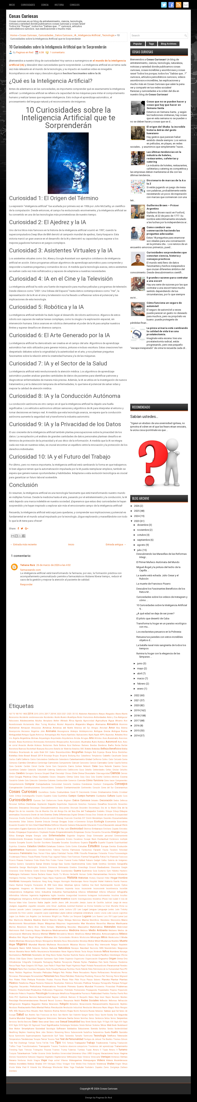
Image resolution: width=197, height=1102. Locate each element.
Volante (33, 1067)
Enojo (89, 835)
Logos (11, 916)
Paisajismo (67, 962)
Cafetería (25, 759)
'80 (17, 714)
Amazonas (36, 728)
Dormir (38, 821)
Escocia (12, 842)
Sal (117, 1011)
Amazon (25, 727)
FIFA (76, 853)
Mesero (71, 934)
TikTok (45, 1043)
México (123, 933)
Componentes (121, 780)
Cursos (37, 800)
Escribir (37, 842)
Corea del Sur (107, 787)
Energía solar (40, 835)
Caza (81, 769)
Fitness (23, 857)
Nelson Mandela (16, 951)
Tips (58, 1042)
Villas (59, 1064)
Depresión (72, 804)
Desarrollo (112, 804)
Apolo (90, 735)
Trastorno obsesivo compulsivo (73, 1046)
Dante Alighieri (64, 800)
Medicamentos (60, 930)
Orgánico (69, 958)
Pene (75, 972)
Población (48, 983)
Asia (19, 741)
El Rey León (64, 829)
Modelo (12, 941)
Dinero (81, 814)
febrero (141, 683)
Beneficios (115, 748)
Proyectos (31, 993)
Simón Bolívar (85, 1025)
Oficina (124, 955)
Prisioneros (99, 986)
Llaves (97, 913)
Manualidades (30, 923)
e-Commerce (80, 821)
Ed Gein (29, 825)
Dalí (43, 800)
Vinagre (66, 1064)
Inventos (65, 898)
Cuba (54, 796)
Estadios (22, 846)
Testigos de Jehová (92, 1039)
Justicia (62, 906)
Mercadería (62, 934)
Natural (53, 948)
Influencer (111, 892)
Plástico (13, 982)
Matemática (96, 927)
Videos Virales (34, 1063)
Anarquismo (14, 731)
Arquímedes (56, 738)
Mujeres (21, 944)
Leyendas (54, 913)
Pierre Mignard (121, 976)
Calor (111, 759)
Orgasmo (103, 958)
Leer (79, 909)
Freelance (28, 860)
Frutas (54, 860)
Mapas (41, 923)
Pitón (77, 979)
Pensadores (84, 972)
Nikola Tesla (80, 951)
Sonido (94, 1028)
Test (57, 1039)
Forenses (76, 857)
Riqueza (22, 1011)
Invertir (74, 899)
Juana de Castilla (95, 902)
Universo (76, 1053)
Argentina (25, 738)
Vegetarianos (60, 1057)
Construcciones (32, 787)
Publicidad (96, 993)
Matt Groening (26, 930)
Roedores (48, 1011)
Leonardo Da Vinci (17, 913)
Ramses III (73, 997)
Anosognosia (63, 731)
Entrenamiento (120, 835)
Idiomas (68, 885)
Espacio (84, 842)
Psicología (42, 993)
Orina (120, 958)
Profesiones (47, 990)
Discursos (13, 818)
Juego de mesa (120, 902)
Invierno (97, 898)
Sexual (63, 1021)
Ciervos (124, 773)
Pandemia (122, 962)
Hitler (107, 878)
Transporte (44, 1046)
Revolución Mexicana (92, 1007)
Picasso (97, 976)
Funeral (67, 860)
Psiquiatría (75, 993)
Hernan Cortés (86, 874)
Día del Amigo (56, 811)
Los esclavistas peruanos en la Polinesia (158, 631)
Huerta (116, 881)
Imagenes (14, 888)
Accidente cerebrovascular (31, 717)
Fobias (64, 857)
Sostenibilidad (121, 1028)
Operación (38, 958)
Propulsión (122, 990)
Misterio (75, 937)
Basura (40, 748)
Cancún (93, 763)
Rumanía (84, 1011)
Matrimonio (14, 930)
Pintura (31, 979)
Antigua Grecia (102, 731)
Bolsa (114, 752)
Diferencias (65, 814)
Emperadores (33, 832)
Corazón (96, 787)
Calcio (33, 759)
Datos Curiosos (63, 35)
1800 (25, 714)
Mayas (37, 930)
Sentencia (99, 1018)
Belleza (105, 748)
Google (124, 867)
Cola (27, 780)
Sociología (50, 1028)
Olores (30, 958)
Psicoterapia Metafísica (58, 993)
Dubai (70, 821)
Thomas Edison (120, 1039)
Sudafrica (87, 1032)
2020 (59, 714)
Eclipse (90, 821)
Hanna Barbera (38, 874)
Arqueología (44, 738)
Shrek (88, 1021)
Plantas (123, 979)
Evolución (122, 846)
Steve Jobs (41, 1032)
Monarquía (30, 941)
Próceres (13, 990)
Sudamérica (98, 1032)
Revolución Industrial (72, 1007)
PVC (16, 997)
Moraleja (84, 941)
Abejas (102, 714)
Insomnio (82, 895)
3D (73, 714)
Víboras (64, 1060)
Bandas (93, 745)
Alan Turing (41, 724)
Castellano (14, 769)
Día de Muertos (42, 811)
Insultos (123, 895)
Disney (60, 818)
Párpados (41, 969)
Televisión (122, 1035)
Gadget (97, 860)
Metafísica (79, 934)
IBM (49, 885)
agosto (141, 544)
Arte (91, 738)
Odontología (114, 955)
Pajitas (84, 962)
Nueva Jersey (85, 955)
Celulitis (123, 769)
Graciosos (13, 871)
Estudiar (82, 846)
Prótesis (22, 993)
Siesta (94, 1021)
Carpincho (62, 766)
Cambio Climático (27, 762)
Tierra (38, 1043)
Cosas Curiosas (23, 15)
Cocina (123, 776)
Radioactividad (44, 997)
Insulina (115, 895)
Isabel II (116, 899)
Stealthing (13, 1032)
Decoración (106, 800)
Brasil (27, 755)
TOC (64, 1043)
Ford (70, 857)
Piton (71, 979)
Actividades (100, 717)
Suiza (11, 1036)
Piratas (50, 979)
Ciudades (43, 776)
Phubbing (89, 976)
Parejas (13, 968)
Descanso (24, 807)
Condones (87, 784)
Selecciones (52, 1018)
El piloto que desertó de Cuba (152, 618)
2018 (53, 713)
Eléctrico (87, 829)
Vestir (30, 1060)
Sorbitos (102, 1028)
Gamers (20, 864)
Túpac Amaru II (110, 1050)
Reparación (114, 1004)
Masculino (83, 927)
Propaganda (91, 990)
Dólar (23, 821)
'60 (10, 714)
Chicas (68, 773)
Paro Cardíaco (29, 969)
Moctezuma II (114, 937)
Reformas (113, 1000)
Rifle (16, 1011)
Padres (57, 962)
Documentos (14, 821)
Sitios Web (105, 1025)
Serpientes (122, 1018)
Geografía (122, 863)
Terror (44, 1039)
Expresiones (31, 850)
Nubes (60, 955)
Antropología (50, 735)
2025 (69, 714)
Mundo (42, 944)
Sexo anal (43, 1021)
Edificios (55, 825)
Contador (59, 787)
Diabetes (101, 811)
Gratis (36, 871)
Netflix (34, 951)
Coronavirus (121, 787)
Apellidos (71, 735)
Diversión (68, 818)
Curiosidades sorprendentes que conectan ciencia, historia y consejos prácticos (167, 255)
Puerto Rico (122, 993)
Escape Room (90, 839)
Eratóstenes (48, 839)
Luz (125, 916)
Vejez (79, 1057)
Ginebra (73, 867)
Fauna (105, 850)
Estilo (68, 846)
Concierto (67, 784)
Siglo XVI (118, 1021)
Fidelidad (61, 853)
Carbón (27, 766)
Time (51, 1043)
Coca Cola (90, 777)
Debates (94, 800)
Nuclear (66, 955)
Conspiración (16, 787)
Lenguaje (102, 909)
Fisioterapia (14, 857)
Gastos (67, 864)
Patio (90, 969)
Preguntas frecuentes (19, 986)
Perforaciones (104, 972)
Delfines (21, 804)
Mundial (33, 944)
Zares (106, 1067)
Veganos (40, 1057)
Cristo (115, 792)
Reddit (77, 1000)
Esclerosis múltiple (118, 839)
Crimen (93, 792)
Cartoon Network (83, 766)
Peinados (37, 972)
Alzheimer (14, 727)
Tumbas (81, 1050)
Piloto (23, 979)
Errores (69, 839)
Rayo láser (99, 997)
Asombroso (28, 742)
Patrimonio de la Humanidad (106, 969)
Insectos (61, 895)
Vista (18, 1067)
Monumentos (73, 941)
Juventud (71, 906)
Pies (11, 979)
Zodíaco (123, 1067)
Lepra (45, 913)
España (93, 842)
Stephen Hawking (27, 1032)
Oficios (12, 958)
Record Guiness (55, 1000)
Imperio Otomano (55, 888)
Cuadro (47, 795)
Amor (112, 727)
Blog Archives (168, 43)
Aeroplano (47, 720)
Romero (63, 1011)
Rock (41, 1011)
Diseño (22, 818)
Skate (114, 1025)
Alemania (100, 724)
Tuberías (72, 1050)
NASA (28, 948)
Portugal (123, 983)
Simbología (65, 1025)
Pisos (65, 979)
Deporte (52, 804)
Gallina (12, 864)
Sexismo (27, 1021)
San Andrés (30, 1015)
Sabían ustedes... (144, 416)
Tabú (61, 1036)
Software (61, 1028)
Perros (124, 972)
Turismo (123, 1049)
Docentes (108, 818)
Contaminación (72, 787)
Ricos (117, 1007)
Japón (47, 902)
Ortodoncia (15, 962)
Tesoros (51, 1039)
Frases (20, 860)
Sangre (85, 1015)
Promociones (79, 990)
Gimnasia (52, 867)
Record (43, 1000)
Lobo (109, 913)
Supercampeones (33, 1036)
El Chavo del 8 (51, 829)
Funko (75, 860)
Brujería (63, 755)
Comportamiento (16, 784)
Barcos (22, 748)
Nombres (114, 951)
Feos (35, 853)
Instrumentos (104, 895)
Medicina (74, 930)
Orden (61, 958)
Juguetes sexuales (36, 906)
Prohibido (68, 990)
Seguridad (31, 1018)
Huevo (12, 885)
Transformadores (30, 1046)
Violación (91, 1064)
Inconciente (87, 888)
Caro (54, 766)
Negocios (122, 948)
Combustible (62, 780)
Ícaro (55, 885)
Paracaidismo (100, 965)
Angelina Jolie (38, 731)
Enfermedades (57, 835)
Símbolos (75, 1025)
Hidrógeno (13, 878)
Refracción (122, 1000)
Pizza (82, 979)
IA (75, 35)
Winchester (58, 1067)
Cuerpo (72, 795)
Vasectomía (22, 1057)
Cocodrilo (13, 780)
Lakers (28, 909)
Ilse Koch (94, 885)
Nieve (63, 951)
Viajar (44, 1060)
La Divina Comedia (93, 906)
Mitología (95, 937)
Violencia (101, 1063)
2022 (136, 695)
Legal (85, 909)
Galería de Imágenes (117, 860)
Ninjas (90, 951)
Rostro (76, 1011)
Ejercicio (32, 828)
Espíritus (13, 846)
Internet (56, 898)
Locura (115, 913)
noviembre (143, 529)
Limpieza (77, 913)
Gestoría (43, 867)
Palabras (93, 962)
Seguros (41, 1018)
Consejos (75, 4)
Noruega (123, 951)
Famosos (75, 849)
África (71, 720)
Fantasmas (87, 850)
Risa (28, 1011)
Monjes (38, 941)
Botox (20, 755)
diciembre (142, 524)
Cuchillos (62, 795)
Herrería (112, 874)
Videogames (75, 1060)
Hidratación (122, 874)
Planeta (106, 979)
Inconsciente (98, 888)
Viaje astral (53, 1060)
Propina (113, 990)
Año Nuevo (61, 735)
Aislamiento (28, 724)
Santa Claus (94, 1015)
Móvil (97, 941)
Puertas (113, 993)
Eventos (112, 846)
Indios (37, 892)
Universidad (65, 1053)
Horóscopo (76, 881)
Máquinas (50, 923)
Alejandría (69, 724)
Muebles (115, 941)
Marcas (111, 923)
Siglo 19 (101, 1021)
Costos (53, 792)
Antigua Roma (119, 731)
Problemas (121, 986)
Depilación (42, 804)
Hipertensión (60, 878)
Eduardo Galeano (67, 825)
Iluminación (106, 885)
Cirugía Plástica (23, 776)
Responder (26, 584)
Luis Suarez (97, 916)
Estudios (94, 846)
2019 (136, 710)
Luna (120, 916)
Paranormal (113, 965)
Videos (101, 1060)
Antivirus (40, 735)
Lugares (86, 916)
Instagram (92, 895)
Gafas (104, 860)
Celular (115, 769)
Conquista (108, 784)
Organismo (79, 958)
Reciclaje (13, 1000)
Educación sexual (112, 825)
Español (101, 842)
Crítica (18, 796)
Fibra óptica (51, 853)
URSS (89, 1053)
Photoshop (79, 976)
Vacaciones (107, 1053)
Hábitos (115, 871)
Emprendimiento (64, 832)
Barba (117, 745)
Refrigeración (15, 1004)
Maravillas (101, 923)
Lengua (93, 909)
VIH (45, 1064)
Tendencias (27, 1039)
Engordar (71, 835)
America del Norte (63, 727)
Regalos (26, 1004)
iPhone (105, 899)
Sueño (114, 1032)
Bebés (88, 748)
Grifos (57, 871)
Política (87, 983)
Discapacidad (121, 814)
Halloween (25, 874)
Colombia (42, 780)
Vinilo (79, 1063)
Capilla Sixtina (120, 763)
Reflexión (104, 1000)
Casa (95, 766)
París (20, 969)
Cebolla (88, 769)
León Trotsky (121, 909)
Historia (59, 4)
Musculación (63, 944)
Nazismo (94, 948)
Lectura (68, 909)
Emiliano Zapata (111, 829)
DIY (83, 818)
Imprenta (69, 888)
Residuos (13, 1007)
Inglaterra (45, 895)
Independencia (15, 892)
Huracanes (38, 885)
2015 (36, 714)
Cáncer (75, 762)
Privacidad (110, 986)
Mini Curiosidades (62, 937)
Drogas (63, 821)
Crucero (39, 796)
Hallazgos (14, 874)
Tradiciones (102, 1042)
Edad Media (44, 825)
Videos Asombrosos (116, 1060)
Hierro (30, 878)
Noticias (26, 954)
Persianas (13, 976)
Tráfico (12, 1046)
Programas (58, 990)
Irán (110, 899)
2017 (47, 713)
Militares (48, 937)
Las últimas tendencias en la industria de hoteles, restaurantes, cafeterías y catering (164, 157)
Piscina (57, 979)
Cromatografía (28, 796)
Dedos (116, 800)
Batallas (76, 749)
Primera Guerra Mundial (80, 986)
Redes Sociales (90, 1000)
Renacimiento (85, 1004)
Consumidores (47, 787)
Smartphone (28, 1028)
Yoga (72, 1067)
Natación (36, 948)
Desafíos (102, 804)
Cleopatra (61, 777)
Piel (103, 976)
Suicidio (123, 1032)
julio (139, 550)
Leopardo (38, 913)
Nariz (22, 948)
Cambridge (42, 763)
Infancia (82, 892)
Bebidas (96, 748)
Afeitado (64, 720)
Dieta (55, 814)
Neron (27, 951)
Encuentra (96, 832)
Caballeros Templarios (91, 755)
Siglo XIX (109, 1021)
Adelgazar (122, 717)
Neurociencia (43, 951)
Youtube (79, 1067)
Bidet (42, 752)
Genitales (112, 864)
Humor (19, 885)
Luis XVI (108, 916)
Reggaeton (36, 1004)
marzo (140, 678)
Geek (95, 863)
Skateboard (122, 1025)
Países (76, 962)
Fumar (60, 860)
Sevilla (20, 1021)
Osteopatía (37, 962)
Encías (88, 832)
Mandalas (105, 920)
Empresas (79, 832)
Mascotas (72, 927)
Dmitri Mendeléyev (94, 818)
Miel (19, 937)
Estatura (60, 846)
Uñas (84, 1053)
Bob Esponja (98, 752)
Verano (12, 1060)
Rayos (108, 997)
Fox (107, 857)
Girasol (92, 867)
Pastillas (71, 969)
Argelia (16, 738)
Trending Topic (16, 1050)
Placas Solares (93, 979)
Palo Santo (103, 962)
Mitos (104, 937)
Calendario (64, 759)
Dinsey (88, 814)
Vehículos (72, 1056)
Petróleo (70, 976)
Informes (24, 895)
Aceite (57, 717)
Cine (11, 776)
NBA (101, 948)
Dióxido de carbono (105, 814)
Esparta (110, 842)
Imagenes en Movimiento (33, 888)
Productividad (24, 990)
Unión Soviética (53, 1053)
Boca (108, 752)
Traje (18, 1046)
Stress (67, 1032)
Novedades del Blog (41, 955)
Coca (82, 777)
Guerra (77, 870)
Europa (104, 846)
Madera (28, 920)
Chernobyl (59, 773)
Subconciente (77, 1032)
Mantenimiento (15, 923)
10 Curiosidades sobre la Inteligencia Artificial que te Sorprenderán (57, 47)
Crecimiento (84, 792)
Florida (44, 857)
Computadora (43, 784)
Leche (61, 909)
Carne (48, 766)
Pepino (94, 972)
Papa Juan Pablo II (46, 965)
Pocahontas (59, 983)
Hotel (101, 881)
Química (23, 997)
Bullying (72, 755)
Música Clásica (86, 944)
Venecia (86, 1057)
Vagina (123, 1053)
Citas (35, 776)
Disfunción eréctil (48, 818)
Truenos (56, 1050)
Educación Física (95, 825)
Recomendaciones (28, 1000)
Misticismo (85, 937)
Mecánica (47, 930)
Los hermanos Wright (48, 916)
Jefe (66, 902)
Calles (105, 759)
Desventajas (94, 808)
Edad (35, 825)
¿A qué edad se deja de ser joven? (155, 613)
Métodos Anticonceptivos (105, 933)
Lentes (111, 909)
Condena (76, 784)
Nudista (74, 955)
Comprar (29, 784)
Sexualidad (74, 1021)
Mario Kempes (47, 927)
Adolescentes (27, 720)
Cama (124, 759)
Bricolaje (48, 755)
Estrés (74, 846)
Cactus (12, 759)
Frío (48, 860)
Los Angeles (31, 916)
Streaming (59, 1032)
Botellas (13, 755)
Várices (12, 1057)
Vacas (116, 1053)
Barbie (124, 745)
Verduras (22, 1060)
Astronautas (39, 742)
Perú (57, 976)
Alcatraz (52, 724)
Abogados (110, 714)
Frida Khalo (39, 860)
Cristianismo (104, 792)
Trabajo (91, 1042)
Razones (115, 997)
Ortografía (26, 962)
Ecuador (21, 825)
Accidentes (49, 717)
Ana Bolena (121, 728)
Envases (28, 839)
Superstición (47, 1036)
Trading (112, 1043)
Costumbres (63, 792)
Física (111, 853)
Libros (69, 913)
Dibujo (116, 811)
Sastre (103, 1015)
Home (13, 35)
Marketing (61, 927)
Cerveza (38, 773)
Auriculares (75, 742)
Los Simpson (75, 916)
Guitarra (102, 871)
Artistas (98, 738)
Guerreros (87, 870)
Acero (63, 717)
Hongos (56, 881)
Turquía (12, 1053)
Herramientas (100, 874)
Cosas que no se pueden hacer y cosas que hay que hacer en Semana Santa (166, 105)
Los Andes (20, 916)
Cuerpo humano (86, 795)
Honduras (36, 881)
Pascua (62, 969)
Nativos (44, 948)
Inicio (12, 4)
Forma (84, 856)
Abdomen (83, 714)
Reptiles (123, 1004)
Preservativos (49, 986)
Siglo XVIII (18, 1025)
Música (74, 944)
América (47, 727)
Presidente (61, 986)
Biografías (77, 752)
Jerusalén (73, 902)
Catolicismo (61, 769)
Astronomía (50, 742)
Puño (11, 997)
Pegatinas (27, 972)
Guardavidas (67, 871)
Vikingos (52, 1064)
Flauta (31, 857)
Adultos (38, 720)
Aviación (22, 745)
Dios (94, 814)
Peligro (56, 972)
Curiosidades (28, 4)
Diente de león (37, 814)
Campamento (65, 763)
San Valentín (75, 1015)
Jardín (54, 902)
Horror (86, 881)
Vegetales (49, 1057)
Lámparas (37, 909)
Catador (23, 769)
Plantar (114, 979)
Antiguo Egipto (28, 735)
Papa (17, 965)
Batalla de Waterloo (62, 749)
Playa (32, 983)
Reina (45, 1004)
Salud (20, 1014)
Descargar (35, 808)
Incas (77, 888)
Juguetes (22, 906)
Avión (30, 745)
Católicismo (73, 769)
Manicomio (115, 920)
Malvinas (77, 920)
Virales (110, 1063)
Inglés (53, 895)
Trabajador (80, 1042)
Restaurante (24, 1007)
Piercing (109, 976)
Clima (70, 776)
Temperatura (15, 1039)
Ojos (23, 958)
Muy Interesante (102, 944)
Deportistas (62, 804)
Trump (64, 1050)
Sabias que (109, 1011)
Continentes (86, 787)
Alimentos (112, 724)
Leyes (62, 913)
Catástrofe (41, 769)
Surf (56, 1036)
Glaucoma (115, 867)
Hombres (14, 881)
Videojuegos (89, 1060)
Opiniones (48, 958)
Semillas (84, 1018)
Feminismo (26, 853)
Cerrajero (29, 773)
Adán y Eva (112, 717)
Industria (46, 892)
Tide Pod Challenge (18, 1043)
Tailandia (69, 1036)
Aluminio (123, 724)
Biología (88, 752)
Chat (52, 773)
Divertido (77, 818)
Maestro (53, 920)
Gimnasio (63, 867)
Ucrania (41, 1053)
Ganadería (30, 864)
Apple (96, 735)
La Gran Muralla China (113, 906)
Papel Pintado (87, 965)
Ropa (70, 1011)
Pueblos (105, 993)
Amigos (94, 728)
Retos (47, 1007)
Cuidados (101, 795)
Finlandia (102, 853)
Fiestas (70, 853)
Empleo (52, 832)
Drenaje (54, 821)
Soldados (72, 1028)
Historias (83, 877)
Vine (73, 1064)
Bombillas (122, 752)
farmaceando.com (30, 569)
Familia (65, 850)
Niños (106, 951)
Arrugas (84, 738)
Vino (84, 1064)
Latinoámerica (50, 909)
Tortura (70, 1043)
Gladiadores (103, 867)
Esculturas (75, 842)
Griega (50, 870)
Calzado (117, 759)
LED (74, 909)
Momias (20, 941)
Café (18, 759)
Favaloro (114, 850)
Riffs (11, 1011)
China (81, 773)
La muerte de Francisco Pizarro (153, 583)
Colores (51, 780)
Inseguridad (71, 895)
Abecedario (93, 714)
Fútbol (82, 860)
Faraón (97, 849)
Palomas (113, 962)
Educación (81, 825)
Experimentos (16, 849)
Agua (111, 720)
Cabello (106, 755)
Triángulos (38, 1050)
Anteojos (74, 731)
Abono (118, 714)
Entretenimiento (16, 839)
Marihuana (121, 923)
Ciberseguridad (103, 773)
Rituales (34, 1011)
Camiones (53, 762)
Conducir (97, 784)
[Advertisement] (68, 675)
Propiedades (103, 990)
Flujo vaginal (54, 857)
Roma (56, 1011)
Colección (33, 780)
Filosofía (83, 853)
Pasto (77, 969)
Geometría (13, 867)
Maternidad (122, 927)
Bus (78, 755)
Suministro (20, 1036)
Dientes (48, 814)
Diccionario (25, 814)
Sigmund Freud (39, 1025)
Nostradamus (15, 955)
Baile (55, 745)
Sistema (96, 1025)
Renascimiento (100, 1004)
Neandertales (110, 948)
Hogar (114, 877)
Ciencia (44, 4)
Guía (95, 871)
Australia (86, 741)
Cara (11, 766)
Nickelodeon (55, 951)
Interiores (46, 898)
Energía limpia (24, 835)
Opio (56, 958)
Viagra (37, 1060)
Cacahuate (116, 755)
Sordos (111, 1028)
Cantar (111, 763)
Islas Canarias (30, 902)
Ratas (91, 997)
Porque (115, 983)
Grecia (43, 871)
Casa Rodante (105, 766)
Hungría (28, 885)
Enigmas (81, 835)
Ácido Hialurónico (85, 717)
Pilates (17, 979)
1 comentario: (57, 52)
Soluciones (83, 1028)
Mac (11, 920)
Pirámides (40, 979)
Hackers (123, 871)
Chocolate (89, 773)
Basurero (49, 749)
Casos (124, 766)
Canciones (84, 763)
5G (76, 714)
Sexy (83, 1021)
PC (125, 969)
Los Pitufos (63, 916)
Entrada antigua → (116, 544)
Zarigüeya (114, 1067)
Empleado (43, 832)
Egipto (23, 828)
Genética (102, 864)
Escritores (46, 842)
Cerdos (12, 773)
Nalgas (114, 944)
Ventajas (105, 1056)
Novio (53, 955)
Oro (125, 958)
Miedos (13, 937)
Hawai (49, 874)
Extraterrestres (45, 850)
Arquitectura (67, 738)
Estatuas (51, 846)
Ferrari (41, 853)
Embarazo (97, 828)
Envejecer (38, 839)
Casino (116, 766)
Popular (137, 43)
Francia (114, 856)
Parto (48, 969)
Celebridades (99, 769)
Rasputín (83, 997)
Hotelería (108, 881)
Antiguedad (15, 734)
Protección (13, 993)
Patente (84, 969)
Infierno (102, 892)
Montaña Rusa (60, 941)
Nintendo (98, 951)
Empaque (21, 832)
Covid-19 (74, 792)
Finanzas (93, 853)
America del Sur (82, 728)
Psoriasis (86, 993)
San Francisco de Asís (46, 1015)
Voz (39, 1067)
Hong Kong (47, 881)
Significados (53, 1025)
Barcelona (13, 749)
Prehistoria (35, 986)
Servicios (13, 1021)
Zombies (13, 1071)
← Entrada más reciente (23, 544)
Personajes (24, 976)
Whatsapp (47, 1067)
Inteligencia (15, 898)
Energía (115, 832)
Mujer (12, 944)
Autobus (101, 742)
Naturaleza (64, 947)
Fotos (103, 856)
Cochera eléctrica (111, 777)
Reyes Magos (108, 1007)
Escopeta (21, 842)
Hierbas (22, 878)
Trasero (54, 1046)
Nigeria (70, 951)
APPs (102, 735)
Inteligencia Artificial (89, 35)
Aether (56, 720)
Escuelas (65, 842)
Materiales (110, 926)
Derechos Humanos (87, 804)
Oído (18, 958)
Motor (91, 941)
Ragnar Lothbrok (59, 997)
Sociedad (40, 1028)
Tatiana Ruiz (27, 565)
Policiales (78, 983)
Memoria (26, 933)
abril (139, 673)
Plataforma (23, 983)
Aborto (124, 714)
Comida (81, 780)
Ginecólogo (83, 867)
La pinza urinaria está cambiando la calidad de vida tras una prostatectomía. (167, 331)
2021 (64, 714)
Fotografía (93, 856)
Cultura (111, 795)
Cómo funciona (94, 780)
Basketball (31, 749)
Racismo (33, 997)
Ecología (99, 821)
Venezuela (95, 1057)
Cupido (119, 796)
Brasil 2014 (37, 755)
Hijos (51, 878)
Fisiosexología (120, 853)
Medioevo (113, 930)
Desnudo (74, 808)
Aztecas (38, 745)
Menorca (36, 934)
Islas (19, 902)
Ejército (40, 829)
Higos (45, 878)
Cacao (124, 755)
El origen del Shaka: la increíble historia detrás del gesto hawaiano (166, 130)
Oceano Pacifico (100, 955)
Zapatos (99, 1067)
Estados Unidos (36, 846)
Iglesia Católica (81, 885)
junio (140, 663)
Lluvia (103, 913)
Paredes (123, 965)
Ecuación (13, 825)
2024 (136, 516)
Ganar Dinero (43, 863)
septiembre (143, 539)
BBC (82, 749)
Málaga (68, 920)
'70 (13, 714)
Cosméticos (43, 792)
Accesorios (14, 717)
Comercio (72, 780)
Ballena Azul (65, 745)
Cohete (21, 780)
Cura (125, 796)
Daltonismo (51, 800)
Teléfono (111, 1035)
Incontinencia (112, 888)
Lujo (115, 916)
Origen (112, 958)
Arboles (119, 734)
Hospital (93, 881)
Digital (74, 814)
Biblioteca (13, 752)
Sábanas (99, 1011)
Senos (91, 1018)
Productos (36, 990)
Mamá (85, 920)
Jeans (61, 902)
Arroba (77, 738)
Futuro (89, 860)
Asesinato (113, 738)
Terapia (36, 1039)
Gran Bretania (26, 871)
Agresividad (88, 720)
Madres (37, 920)
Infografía (122, 892)
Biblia (124, 748)
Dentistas (31, 804)
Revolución (57, 1007)
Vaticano (32, 1057)
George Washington (28, 867)
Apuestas (109, 735)
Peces (11, 972)
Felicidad (123, 850)
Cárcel (34, 766)
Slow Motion (14, 1028)
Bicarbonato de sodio (29, 752)
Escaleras (78, 839)
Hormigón (65, 881)
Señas (107, 1018)
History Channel (96, 878)
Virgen (118, 1064)
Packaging (48, 962)
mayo (140, 668)
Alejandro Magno (84, 724)
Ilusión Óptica (121, 885)
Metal (88, 933)
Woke (66, 1067)
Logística (123, 913)
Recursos (68, 1000)
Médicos (84, 930)
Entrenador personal (103, 835)
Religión (64, 1003)
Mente (52, 933)
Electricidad (76, 828)
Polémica (69, 983)
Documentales (119, 818)
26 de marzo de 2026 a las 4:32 (53, 565)
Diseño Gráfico (32, 818)
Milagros (39, 937)
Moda (124, 937)
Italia (40, 902)
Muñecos (51, 944)
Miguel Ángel (28, 937)
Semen (77, 1018)
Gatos (89, 864)
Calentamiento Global (80, 759)
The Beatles (107, 1039)
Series (113, 1018)
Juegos (13, 906)
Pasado (54, 969)
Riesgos (123, 1007)
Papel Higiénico (73, 965)
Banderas (102, 745)
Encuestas (106, 832)
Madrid (45, 920)
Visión (12, 1067)
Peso (62, 976)
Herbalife (74, 874)
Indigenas (28, 892)
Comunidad (56, 784)
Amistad (103, 728)
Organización (91, 958)
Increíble (123, 888)
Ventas (123, 1056)
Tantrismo (88, 1036)
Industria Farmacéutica (64, 892)
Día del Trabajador (86, 811)
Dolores (30, 821)
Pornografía (106, 983)
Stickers (50, 1032)
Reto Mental (37, 1007)
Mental (44, 933)
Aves (120, 742)
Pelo (62, 972)
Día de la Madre (108, 808)
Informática (14, 895)
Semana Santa (65, 1018)
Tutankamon (23, 1053)
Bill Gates (50, 752)
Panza (12, 965)
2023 (136, 521)
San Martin (63, 1015)
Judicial (108, 902)
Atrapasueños (62, 742)
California (97, 759)
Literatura (88, 913)
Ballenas (76, 745)
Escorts (29, 842)
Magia (60, 920)
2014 (30, 713)
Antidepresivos (86, 731)
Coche (99, 776)
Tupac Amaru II (93, 1050)
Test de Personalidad (71, 1039)
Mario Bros (33, 927)
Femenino (14, 853)
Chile (74, 773)
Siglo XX (27, 1025)
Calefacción (53, 759)
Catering (51, 769)
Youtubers (89, 1067)
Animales (51, 731)
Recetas (123, 997)
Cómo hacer (109, 780)
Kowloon (79, 906)
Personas (49, 976)
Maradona (90, 923)
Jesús (82, 902)
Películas (47, 972)
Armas (34, 738)
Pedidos (18, 972)
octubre (141, 534)
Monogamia (48, 941)
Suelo (107, 1032)
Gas (61, 863)
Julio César (51, 906)
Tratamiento (120, 1046)
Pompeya (96, 983)
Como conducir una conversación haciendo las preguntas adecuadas (163, 230)
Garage (54, 864)
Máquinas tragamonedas (68, 923)
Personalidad (37, 976)
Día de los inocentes (25, 811)
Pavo (122, 969)
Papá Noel (60, 965)
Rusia (91, 1011)
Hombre (122, 877)
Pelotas (69, 972)
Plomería (40, 983)
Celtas (108, 769)
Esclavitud (103, 839)
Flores (37, 856)
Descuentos (64, 808)
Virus (124, 1063)
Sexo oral (54, 1021)
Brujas (56, 755)
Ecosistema (122, 821)
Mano (124, 920)
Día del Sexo (70, 811)
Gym (109, 871)
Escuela (56, 842)
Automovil (111, 741)
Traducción (122, 1043)
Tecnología (108, 35)
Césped (45, 773)
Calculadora (41, 759)
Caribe (41, 766)
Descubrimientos (49, 807)
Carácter (18, 766)
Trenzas (28, 1050)
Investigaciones (85, 899)
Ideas (60, 885)
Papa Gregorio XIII (29, 965)
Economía (110, 821)
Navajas (75, 948)
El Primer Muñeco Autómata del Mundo (157, 562)
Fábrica (56, 850)
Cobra (76, 777)
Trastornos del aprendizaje (101, 1046)
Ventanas (115, 1057)
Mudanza (106, 941)
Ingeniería (33, 895)
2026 (136, 505)
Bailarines (47, 745)
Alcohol (60, 724)
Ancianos (25, 731)
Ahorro (119, 720)
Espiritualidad (120, 842)
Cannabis (102, 762)
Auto (94, 741)
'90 (20, 714)
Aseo (105, 738)
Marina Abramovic (18, 927)
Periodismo (116, 972)
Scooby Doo (112, 1015)
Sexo (35, 1021)
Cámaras (13, 763)
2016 (41, 714)
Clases (52, 777)
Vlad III (25, 1067)
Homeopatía (25, 881)
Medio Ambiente (98, 930)
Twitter (34, 1053)
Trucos (47, 1049)
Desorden (83, 808)
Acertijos (72, 717)
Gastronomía (78, 863)
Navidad (84, 948)
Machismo (18, 920)
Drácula (46, 821)
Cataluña (32, 769)
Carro (71, 766)
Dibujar (109, 811)
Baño (111, 745)
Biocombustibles (63, 752)
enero (140, 688)
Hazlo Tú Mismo (61, 874)
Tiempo (31, 1043)
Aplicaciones (82, 735)
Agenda (78, 720)
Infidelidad (92, 892)
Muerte (123, 940)
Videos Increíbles (18, 1063)
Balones (85, 745)
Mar (83, 923)
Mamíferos (94, 920)
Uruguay (96, 1053)
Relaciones (53, 1004)
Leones (30, 913)
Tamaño (78, 1036)
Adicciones (14, 720)
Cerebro (20, 773)
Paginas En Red (104, 1097)
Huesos (123, 881)
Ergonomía (60, 839)
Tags (151, 43)
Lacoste (20, 909)
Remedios (74, 1004)
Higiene (37, 878)
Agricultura (101, 720)
